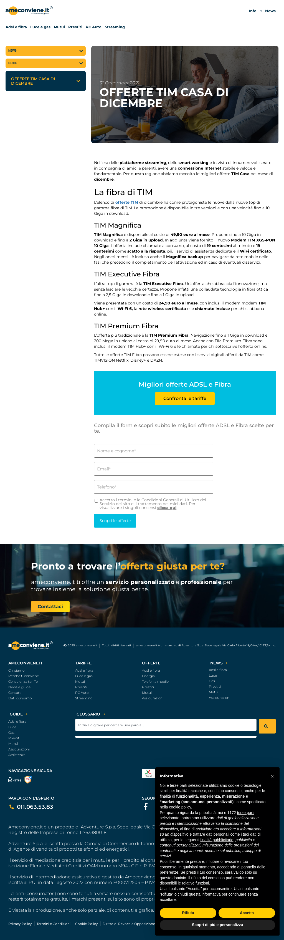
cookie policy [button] (180, 807)
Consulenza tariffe (23, 681)
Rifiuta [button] (188, 913)
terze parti (245, 812)
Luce (213, 675)
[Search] (267, 726)
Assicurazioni (152, 698)
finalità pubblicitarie (216, 840)
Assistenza (17, 755)
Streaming (115, 27)
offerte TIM (126, 202)
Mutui (59, 27)
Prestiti (75, 27)
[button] (78, 81)
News (270, 11)
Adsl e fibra (16, 27)
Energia (148, 676)
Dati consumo (20, 698)
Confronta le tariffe (184, 398)
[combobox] (165, 725)
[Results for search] (165, 737)
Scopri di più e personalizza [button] (217, 925)
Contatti (15, 692)
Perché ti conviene (23, 676)
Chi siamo (16, 670)
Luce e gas (40, 27)
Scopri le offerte (114, 520)
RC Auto (94, 27)
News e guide (19, 687)
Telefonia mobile (155, 681)
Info (256, 10)
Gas (212, 681)
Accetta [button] (247, 913)
